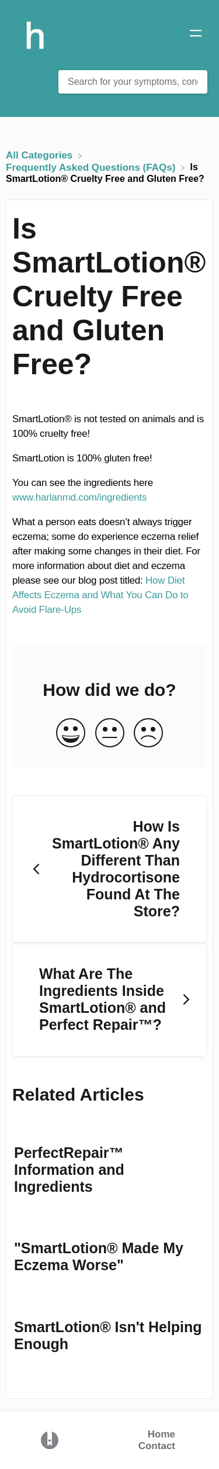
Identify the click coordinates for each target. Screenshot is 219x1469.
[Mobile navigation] (195, 35)
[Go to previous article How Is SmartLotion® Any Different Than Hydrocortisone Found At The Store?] (109, 869)
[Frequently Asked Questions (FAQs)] (92, 167)
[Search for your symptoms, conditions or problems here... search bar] (132, 82)
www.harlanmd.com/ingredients (79, 497)
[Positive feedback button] (71, 734)
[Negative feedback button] (148, 734)
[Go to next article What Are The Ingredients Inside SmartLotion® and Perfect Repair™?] (109, 1000)
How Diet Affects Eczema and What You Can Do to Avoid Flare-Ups (100, 595)
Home (161, 1434)
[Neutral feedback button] (110, 734)
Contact (156, 1445)
